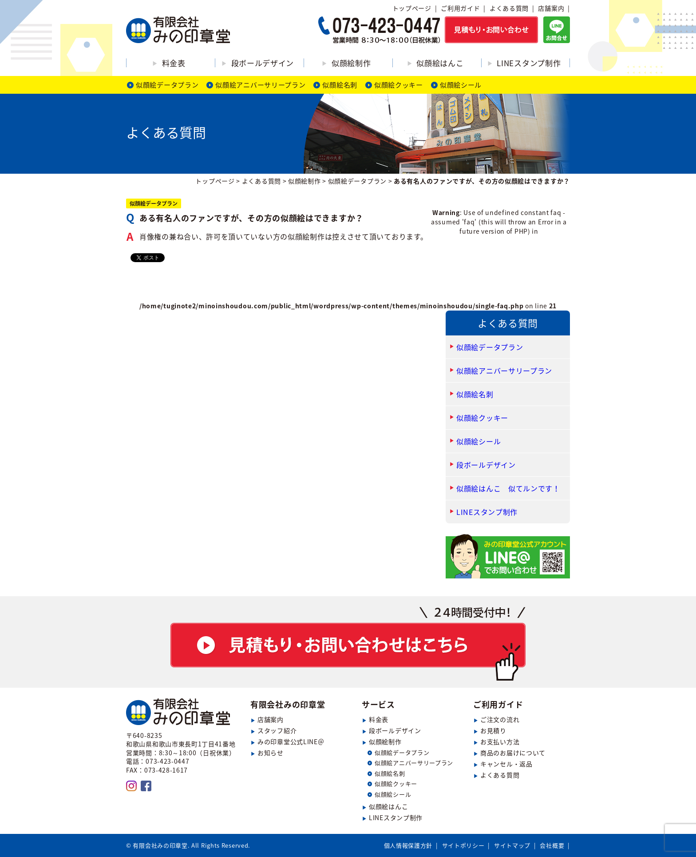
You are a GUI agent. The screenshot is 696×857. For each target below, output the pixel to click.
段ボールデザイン (262, 62)
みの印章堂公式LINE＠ (290, 741)
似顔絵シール (461, 85)
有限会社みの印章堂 (287, 704)
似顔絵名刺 (339, 85)
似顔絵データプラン (167, 85)
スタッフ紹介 (277, 730)
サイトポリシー (463, 845)
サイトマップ (512, 845)
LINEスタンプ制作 (529, 62)
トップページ (411, 8)
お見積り (493, 730)
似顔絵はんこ (439, 62)
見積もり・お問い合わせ (348, 644)
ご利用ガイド (460, 8)
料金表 (174, 62)
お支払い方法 (499, 741)
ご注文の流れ (499, 719)
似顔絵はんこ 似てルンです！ (508, 488)
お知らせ (270, 752)
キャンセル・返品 (506, 763)
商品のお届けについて (513, 752)
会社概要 (552, 845)
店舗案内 (551, 8)
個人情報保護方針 (408, 845)
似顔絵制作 (351, 62)
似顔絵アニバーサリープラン (260, 85)
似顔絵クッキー (398, 85)
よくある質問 (509, 8)
